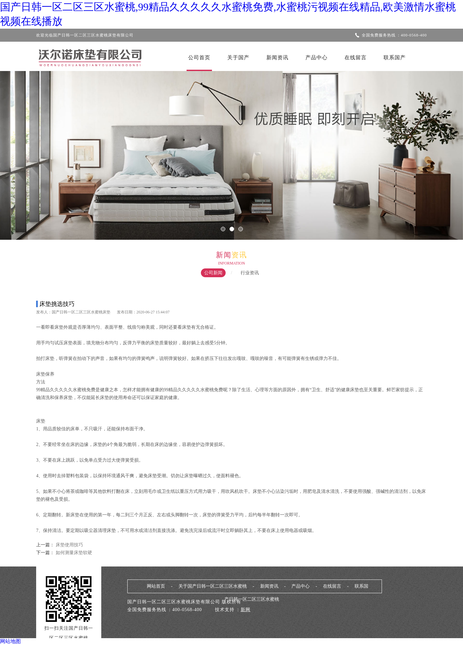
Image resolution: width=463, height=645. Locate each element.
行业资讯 (250, 272)
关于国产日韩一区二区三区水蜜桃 (212, 586)
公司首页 (199, 57)
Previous (24, 151)
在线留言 (355, 57)
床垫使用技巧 (69, 544)
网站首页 (156, 586)
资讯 (239, 255)
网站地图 (10, 641)
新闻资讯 (277, 57)
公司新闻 (213, 272)
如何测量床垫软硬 (73, 552)
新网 (245, 609)
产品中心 (316, 57)
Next (438, 151)
